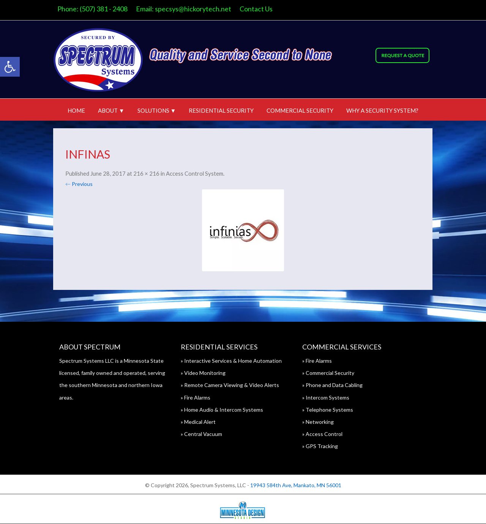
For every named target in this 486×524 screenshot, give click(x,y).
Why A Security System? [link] (382, 110)
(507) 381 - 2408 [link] (104, 9)
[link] (10, 67)
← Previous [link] (79, 184)
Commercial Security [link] (300, 110)
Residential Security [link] (221, 110)
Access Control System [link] (194, 173)
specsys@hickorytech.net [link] (193, 9)
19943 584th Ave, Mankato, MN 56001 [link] (295, 485)
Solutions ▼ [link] (156, 110)
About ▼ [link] (111, 110)
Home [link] (76, 110)
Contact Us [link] (256, 9)
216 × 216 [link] (146, 173)
